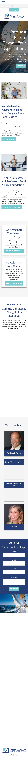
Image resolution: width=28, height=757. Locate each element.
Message (14, 577)
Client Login (14, 10)
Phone (14, 569)
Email (14, 560)
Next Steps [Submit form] (14, 589)
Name (14, 551)
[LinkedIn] (16, 755)
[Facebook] (11, 755)
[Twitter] (14, 755)
